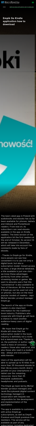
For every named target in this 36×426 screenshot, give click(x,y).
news (4, 7)
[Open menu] (33, 2)
